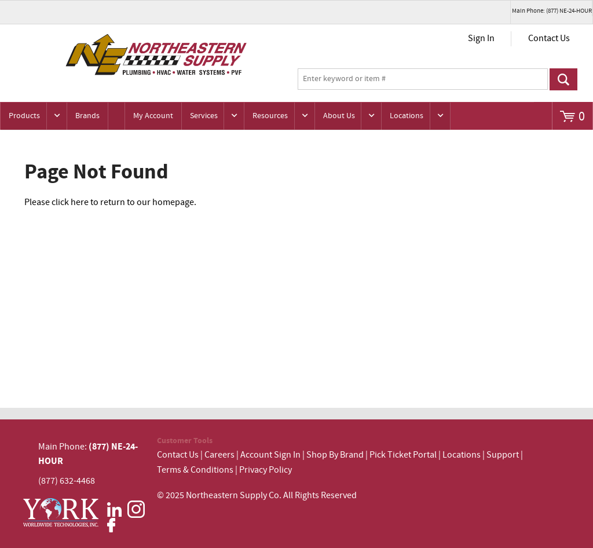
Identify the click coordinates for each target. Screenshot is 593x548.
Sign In (481, 38)
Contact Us (549, 38)
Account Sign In (271, 455)
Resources (270, 116)
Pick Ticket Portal (403, 455)
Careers (219, 455)
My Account (153, 116)
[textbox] (423, 79)
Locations (406, 116)
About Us (339, 116)
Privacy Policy (265, 470)
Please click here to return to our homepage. (110, 202)
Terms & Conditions (195, 470)
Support (502, 455)
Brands (87, 116)
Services (204, 116)
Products (24, 116)
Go (564, 79)
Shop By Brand (335, 455)
